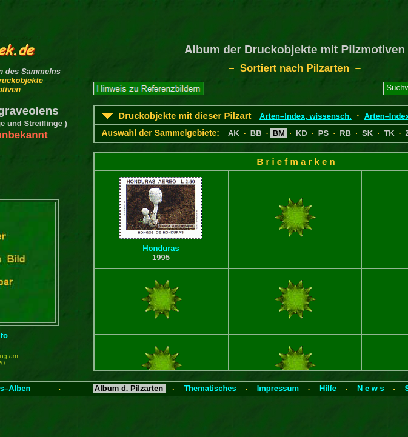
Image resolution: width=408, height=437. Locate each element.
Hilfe (327, 388)
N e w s (370, 388)
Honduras (160, 248)
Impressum (278, 388)
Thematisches (210, 388)
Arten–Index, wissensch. (305, 116)
